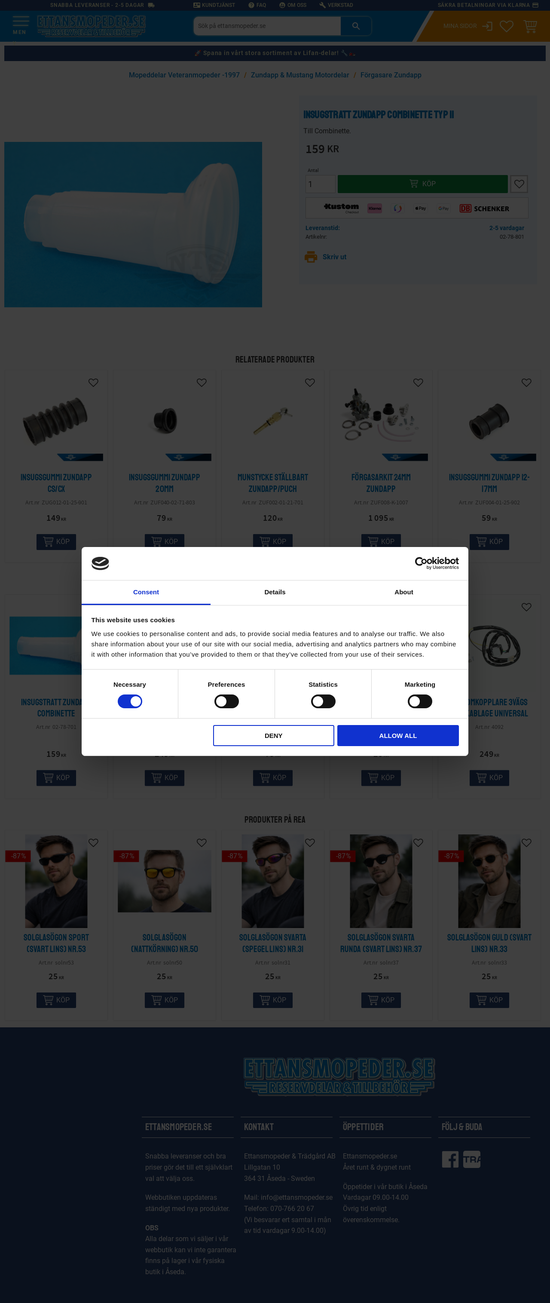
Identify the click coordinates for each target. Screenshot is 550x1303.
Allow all (398, 735)
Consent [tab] (146, 592)
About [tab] (403, 592)
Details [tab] (274, 592)
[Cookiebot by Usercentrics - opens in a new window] (421, 563)
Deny (274, 735)
